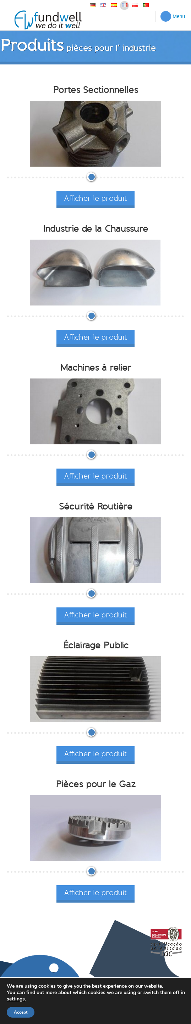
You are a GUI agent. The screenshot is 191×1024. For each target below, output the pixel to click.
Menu (172, 16)
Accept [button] (20, 1012)
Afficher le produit (95, 198)
